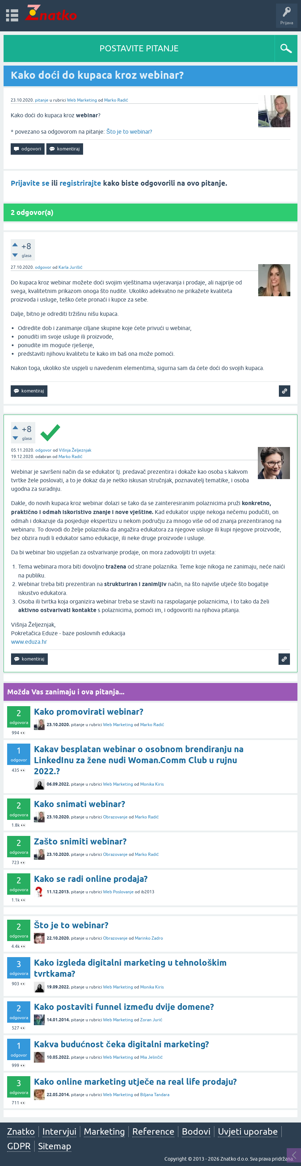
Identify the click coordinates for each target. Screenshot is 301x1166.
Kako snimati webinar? (79, 804)
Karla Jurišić (70, 267)
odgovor (43, 267)
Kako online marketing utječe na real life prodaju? (135, 1082)
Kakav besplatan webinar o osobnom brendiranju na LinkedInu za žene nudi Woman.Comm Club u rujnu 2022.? (139, 760)
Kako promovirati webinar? (88, 712)
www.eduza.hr (29, 641)
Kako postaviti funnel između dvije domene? (124, 1007)
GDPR (19, 1146)
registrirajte (80, 183)
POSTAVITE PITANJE (139, 48)
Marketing (104, 1131)
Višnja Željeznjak (75, 450)
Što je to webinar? (129, 131)
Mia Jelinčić (151, 1057)
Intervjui (59, 1131)
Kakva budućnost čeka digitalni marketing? (121, 1044)
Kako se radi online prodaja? (91, 879)
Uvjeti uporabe (248, 1131)
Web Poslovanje (118, 891)
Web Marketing (82, 100)
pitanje (42, 100)
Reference (153, 1131)
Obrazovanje (115, 817)
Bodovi (196, 1131)
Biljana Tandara (154, 1094)
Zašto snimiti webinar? (80, 841)
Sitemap (54, 1146)
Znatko (21, 1131)
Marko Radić (116, 100)
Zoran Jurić (151, 1019)
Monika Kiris (152, 784)
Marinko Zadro (149, 938)
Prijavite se (30, 183)
